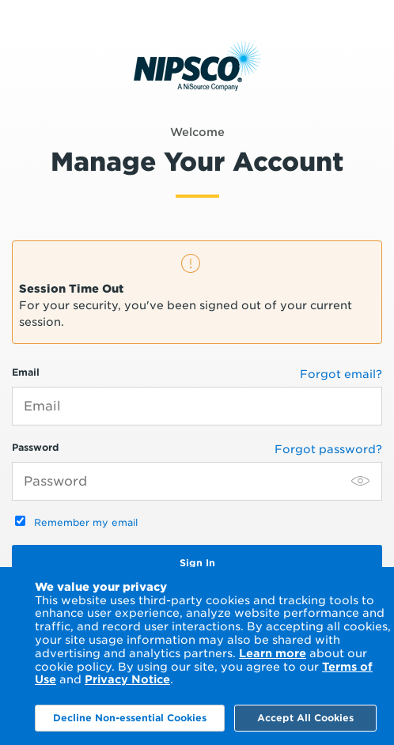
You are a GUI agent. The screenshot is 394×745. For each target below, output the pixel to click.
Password (197, 471)
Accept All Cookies (305, 718)
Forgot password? (328, 449)
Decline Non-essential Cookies (129, 718)
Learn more (272, 653)
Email (197, 395)
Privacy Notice (127, 679)
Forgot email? (341, 374)
